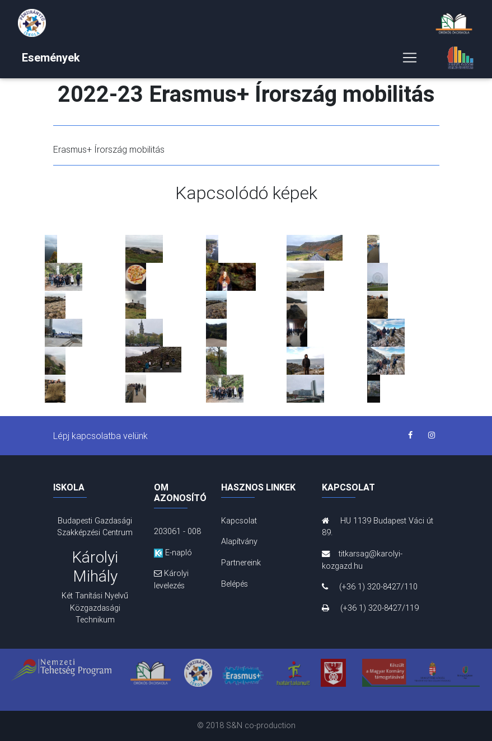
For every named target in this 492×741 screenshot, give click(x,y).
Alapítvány (239, 541)
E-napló (173, 553)
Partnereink (241, 563)
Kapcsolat (239, 521)
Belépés (234, 584)
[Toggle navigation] (410, 59)
